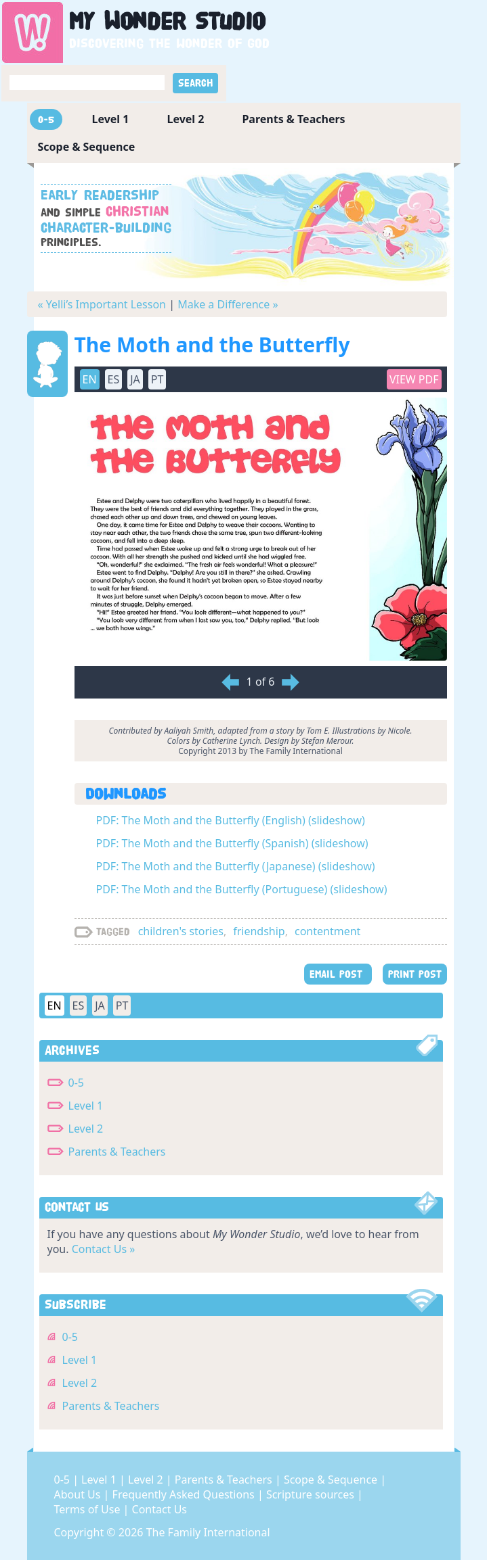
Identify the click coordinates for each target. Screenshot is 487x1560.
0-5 (46, 119)
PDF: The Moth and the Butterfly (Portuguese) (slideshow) (241, 889)
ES (114, 379)
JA (135, 379)
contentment (327, 931)
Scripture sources (311, 1494)
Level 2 (185, 119)
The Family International (208, 1532)
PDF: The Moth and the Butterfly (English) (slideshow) (230, 820)
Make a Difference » (227, 304)
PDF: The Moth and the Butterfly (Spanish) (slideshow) (232, 843)
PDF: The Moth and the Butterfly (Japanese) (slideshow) (235, 866)
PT (157, 379)
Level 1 (110, 119)
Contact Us (159, 1509)
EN (90, 379)
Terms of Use (88, 1509)
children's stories (181, 931)
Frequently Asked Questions (184, 1494)
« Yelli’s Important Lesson (102, 304)
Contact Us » (103, 1249)
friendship (259, 931)
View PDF (414, 379)
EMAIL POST (338, 974)
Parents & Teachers (293, 119)
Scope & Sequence (86, 146)
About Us (79, 1494)
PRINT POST (415, 974)
